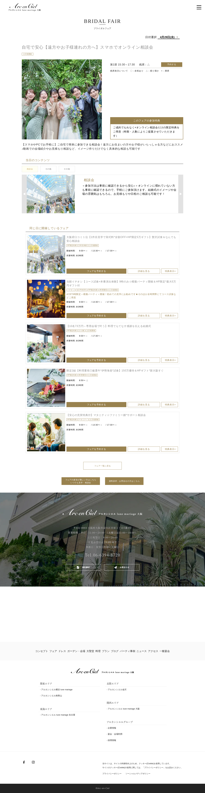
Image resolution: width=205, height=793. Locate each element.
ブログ (115, 651)
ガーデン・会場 (76, 651)
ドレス (62, 651)
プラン (106, 651)
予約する (171, 64)
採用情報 (112, 740)
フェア (52, 651)
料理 (97, 651)
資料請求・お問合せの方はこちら (124, 481)
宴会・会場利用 (115, 734)
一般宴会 (165, 651)
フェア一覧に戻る (102, 466)
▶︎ (180, 194)
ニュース (142, 651)
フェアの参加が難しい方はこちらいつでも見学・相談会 (80, 481)
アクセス (153, 651)
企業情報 (112, 728)
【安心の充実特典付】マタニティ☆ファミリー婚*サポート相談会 (106, 415)
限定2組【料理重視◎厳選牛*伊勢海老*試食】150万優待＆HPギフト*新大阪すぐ (115, 370)
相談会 (30, 169)
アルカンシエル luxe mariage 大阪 (124, 709)
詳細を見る (146, 271)
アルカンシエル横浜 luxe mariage (56, 689)
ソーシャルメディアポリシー (140, 774)
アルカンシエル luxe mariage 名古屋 (58, 715)
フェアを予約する (121, 271)
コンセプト (41, 651)
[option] (46, 254)
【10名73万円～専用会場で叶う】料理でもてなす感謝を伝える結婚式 (108, 326)
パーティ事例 (128, 651)
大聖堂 (90, 651)
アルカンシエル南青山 (51, 695)
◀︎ (24, 194)
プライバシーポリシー (153, 767)
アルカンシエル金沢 (117, 689)
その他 (48, 169)
